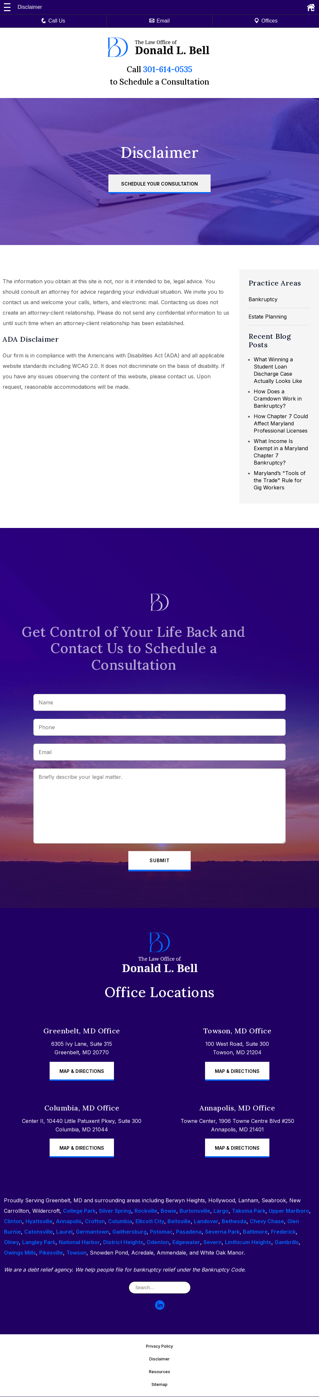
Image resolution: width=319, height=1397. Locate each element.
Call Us (53, 21)
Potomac (161, 1232)
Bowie (168, 1211)
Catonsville (38, 1232)
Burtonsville (195, 1211)
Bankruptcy (263, 299)
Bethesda (234, 1221)
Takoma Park (248, 1211)
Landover (206, 1221)
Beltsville (179, 1221)
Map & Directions (81, 1071)
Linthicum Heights (248, 1242)
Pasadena (189, 1232)
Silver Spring (115, 1211)
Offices (266, 21)
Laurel (64, 1232)
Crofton (95, 1221)
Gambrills (287, 1242)
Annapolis (69, 1221)
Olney (11, 1242)
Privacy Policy (159, 1346)
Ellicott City (150, 1221)
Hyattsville (39, 1221)
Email (159, 21)
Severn (212, 1242)
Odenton (158, 1242)
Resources (159, 1372)
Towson (76, 1253)
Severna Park (222, 1232)
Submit (160, 860)
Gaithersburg (129, 1232)
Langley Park (39, 1242)
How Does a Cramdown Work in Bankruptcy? (278, 398)
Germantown (92, 1232)
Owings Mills (20, 1253)
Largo (221, 1211)
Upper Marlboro (289, 1211)
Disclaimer (159, 1359)
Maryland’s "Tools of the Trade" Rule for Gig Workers (280, 480)
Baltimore (255, 1232)
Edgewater (186, 1242)
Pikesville (51, 1253)
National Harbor (79, 1242)
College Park (79, 1211)
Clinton (13, 1221)
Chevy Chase (267, 1221)
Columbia (120, 1221)
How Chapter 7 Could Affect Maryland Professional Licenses (281, 423)
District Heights (123, 1242)
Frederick (283, 1232)
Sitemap (159, 1384)
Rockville (146, 1211)
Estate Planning (267, 316)
